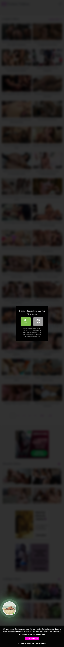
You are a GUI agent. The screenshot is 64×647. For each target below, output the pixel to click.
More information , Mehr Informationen (32, 643)
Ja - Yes (25, 321)
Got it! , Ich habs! (32, 639)
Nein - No (38, 321)
